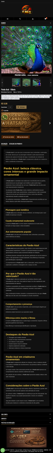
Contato (2, 1)
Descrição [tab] (4, 144)
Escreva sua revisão (8, 137)
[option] (26, 122)
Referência (4, 92)
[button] (5, 122)
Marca (15, 92)
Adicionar (21, 107)
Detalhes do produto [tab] (15, 144)
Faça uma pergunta (22, 137)
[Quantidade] (10, 107)
